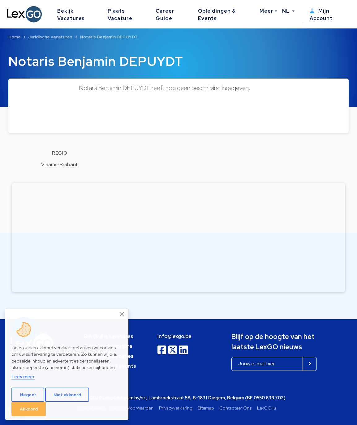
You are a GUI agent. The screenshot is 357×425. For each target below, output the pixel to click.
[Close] (122, 314)
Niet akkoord (67, 394)
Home (14, 37)
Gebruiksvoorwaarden (131, 408)
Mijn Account (321, 15)
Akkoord (29, 409)
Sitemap (206, 408)
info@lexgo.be (174, 336)
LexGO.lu (266, 408)
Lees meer (23, 377)
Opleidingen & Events (217, 15)
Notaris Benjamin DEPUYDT (109, 37)
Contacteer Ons (235, 408)
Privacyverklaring (175, 408)
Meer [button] (266, 11)
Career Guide (165, 15)
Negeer (28, 394)
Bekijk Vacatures (71, 15)
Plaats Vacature (120, 15)
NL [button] (286, 11)
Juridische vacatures (50, 37)
